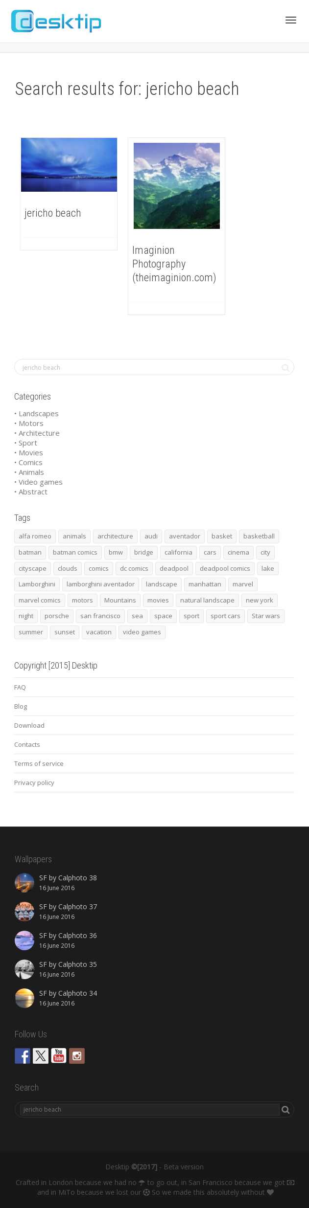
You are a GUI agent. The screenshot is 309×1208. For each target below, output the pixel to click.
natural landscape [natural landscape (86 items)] (207, 600)
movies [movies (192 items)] (158, 600)
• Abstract (31, 491)
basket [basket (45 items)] (222, 536)
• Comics (28, 462)
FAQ (20, 687)
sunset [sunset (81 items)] (64, 631)
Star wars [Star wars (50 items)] (266, 615)
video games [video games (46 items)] (142, 631)
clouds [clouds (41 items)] (67, 568)
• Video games (38, 482)
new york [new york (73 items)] (259, 600)
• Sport (25, 442)
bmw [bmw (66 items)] (116, 552)
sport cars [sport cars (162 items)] (225, 615)
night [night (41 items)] (26, 615)
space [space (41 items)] (163, 615)
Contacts (27, 744)
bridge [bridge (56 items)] (143, 552)
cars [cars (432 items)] (210, 552)
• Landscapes (36, 413)
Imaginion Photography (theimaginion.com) (174, 264)
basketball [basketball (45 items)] (259, 536)
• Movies (28, 452)
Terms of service (39, 763)
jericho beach (52, 213)
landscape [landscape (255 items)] (161, 584)
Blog (20, 706)
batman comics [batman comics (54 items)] (75, 552)
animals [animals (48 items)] (74, 536)
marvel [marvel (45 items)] (243, 584)
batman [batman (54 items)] (30, 552)
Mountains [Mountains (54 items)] (120, 600)
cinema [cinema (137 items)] (238, 552)
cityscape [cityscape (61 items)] (33, 568)
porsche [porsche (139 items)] (57, 615)
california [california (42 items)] (178, 552)
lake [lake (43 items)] (267, 568)
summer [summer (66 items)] (31, 631)
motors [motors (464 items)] (82, 600)
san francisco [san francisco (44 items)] (100, 615)
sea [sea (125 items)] (137, 615)
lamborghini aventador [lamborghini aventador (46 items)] (101, 584)
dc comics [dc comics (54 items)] (134, 568)
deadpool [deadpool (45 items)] (174, 568)
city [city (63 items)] (265, 552)
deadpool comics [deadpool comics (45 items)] (225, 568)
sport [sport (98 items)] (191, 615)
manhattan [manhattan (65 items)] (205, 584)
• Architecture (37, 433)
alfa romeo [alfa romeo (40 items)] (35, 536)
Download (29, 725)
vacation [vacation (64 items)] (99, 631)
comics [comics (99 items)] (99, 568)
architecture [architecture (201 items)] (115, 536)
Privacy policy (34, 782)
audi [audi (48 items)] (151, 536)
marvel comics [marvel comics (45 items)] (40, 600)
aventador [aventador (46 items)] (184, 536)
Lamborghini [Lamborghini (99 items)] (37, 584)
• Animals (29, 472)
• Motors (29, 423)
